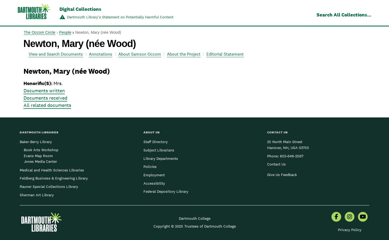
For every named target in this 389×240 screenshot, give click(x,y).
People (65, 32)
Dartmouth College (194, 218)
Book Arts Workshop (41, 149)
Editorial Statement (225, 54)
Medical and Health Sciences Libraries (52, 170)
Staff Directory (155, 141)
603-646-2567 (291, 156)
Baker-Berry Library (36, 141)
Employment (154, 175)
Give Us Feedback (282, 174)
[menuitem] (336, 217)
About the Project (183, 54)
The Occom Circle (39, 32)
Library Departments (160, 158)
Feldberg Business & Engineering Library (54, 178)
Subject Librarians (158, 150)
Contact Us (276, 164)
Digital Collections (80, 9)
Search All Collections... (344, 15)
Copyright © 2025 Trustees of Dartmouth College (194, 226)
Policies (150, 166)
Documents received (45, 98)
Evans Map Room (38, 155)
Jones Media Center (40, 161)
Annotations (100, 54)
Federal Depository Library (165, 191)
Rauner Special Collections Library (49, 186)
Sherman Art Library (37, 194)
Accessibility (154, 183)
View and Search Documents (56, 54)
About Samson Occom (139, 54)
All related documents (47, 105)
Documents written (44, 90)
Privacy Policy (349, 229)
